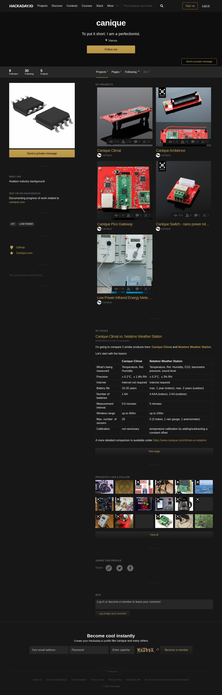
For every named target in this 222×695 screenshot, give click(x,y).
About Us (37, 680)
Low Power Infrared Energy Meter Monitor (129, 297)
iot (13, 224)
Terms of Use (97, 680)
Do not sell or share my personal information (167, 680)
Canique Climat (109, 150)
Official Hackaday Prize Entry (138, 482)
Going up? (111, 672)
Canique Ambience (170, 150)
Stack (99, 5)
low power (26, 224)
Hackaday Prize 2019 (158, 482)
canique (104, 155)
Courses (87, 5)
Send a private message (199, 61)
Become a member (176, 650)
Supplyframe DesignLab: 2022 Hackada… (162, 92)
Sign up (190, 5)
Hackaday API (133, 680)
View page (154, 451)
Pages (116, 71)
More (113, 6)
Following (132, 71)
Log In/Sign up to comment (112, 613)
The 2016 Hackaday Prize (158, 499)
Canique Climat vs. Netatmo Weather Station (129, 336)
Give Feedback (78, 680)
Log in (206, 5)
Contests (72, 5)
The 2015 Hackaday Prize (178, 482)
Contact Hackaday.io (56, 680)
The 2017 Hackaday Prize (118, 516)
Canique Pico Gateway (115, 224)
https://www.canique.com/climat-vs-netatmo (179, 440)
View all (154, 534)
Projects (42, 5)
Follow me (111, 49)
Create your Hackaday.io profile (92, 640)
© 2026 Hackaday (111, 686)
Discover (57, 5)
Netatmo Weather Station (194, 347)
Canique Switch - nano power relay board (187, 224)
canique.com (17, 202)
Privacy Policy (115, 680)
